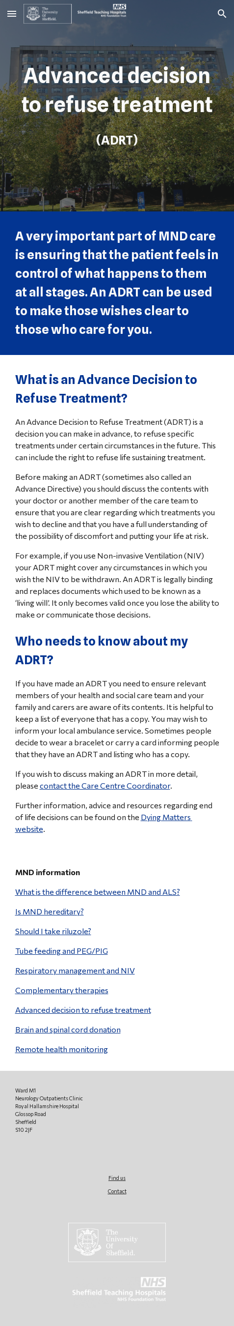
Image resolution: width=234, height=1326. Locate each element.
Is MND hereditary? (49, 911)
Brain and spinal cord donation (68, 1029)
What (25, 891)
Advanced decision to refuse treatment (83, 1009)
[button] (12, 13)
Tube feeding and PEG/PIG (61, 950)
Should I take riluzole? (53, 931)
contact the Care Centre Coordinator (105, 785)
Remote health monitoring (61, 1049)
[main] (117, 106)
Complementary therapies (61, 990)
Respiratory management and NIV (75, 970)
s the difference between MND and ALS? (108, 891)
